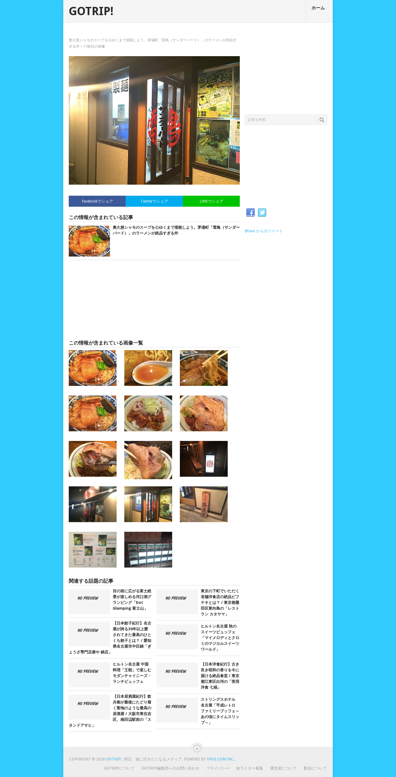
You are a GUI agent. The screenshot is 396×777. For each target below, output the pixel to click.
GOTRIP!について (119, 768)
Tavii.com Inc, (221, 759)
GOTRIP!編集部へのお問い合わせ (170, 768)
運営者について (283, 768)
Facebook (250, 212)
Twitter (262, 212)
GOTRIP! (91, 11)
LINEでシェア (211, 201)
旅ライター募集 (249, 768)
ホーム (318, 7)
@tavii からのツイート (264, 231)
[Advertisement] (154, 300)
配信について (315, 768)
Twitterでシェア (154, 201)
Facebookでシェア (97, 201)
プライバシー (217, 768)
